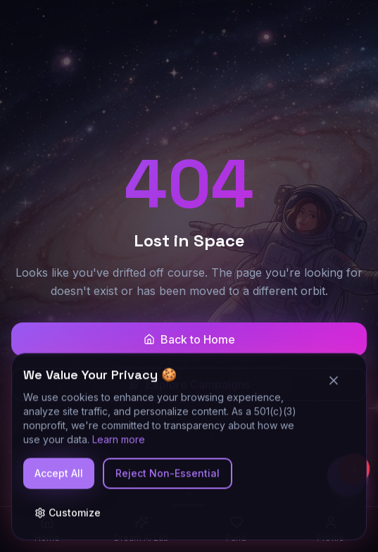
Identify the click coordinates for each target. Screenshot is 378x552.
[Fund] (236, 529)
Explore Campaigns (189, 384)
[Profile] (331, 529)
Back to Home (189, 339)
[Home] (47, 529)
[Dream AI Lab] (141, 529)
